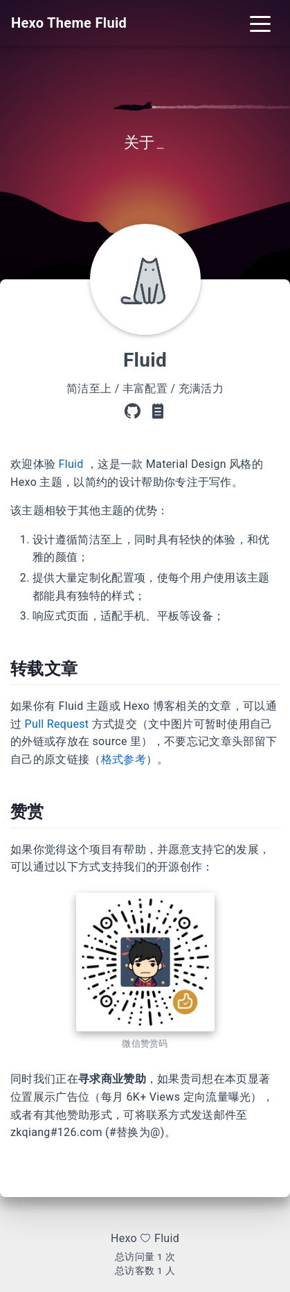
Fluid (71, 464)
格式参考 (123, 759)
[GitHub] (132, 411)
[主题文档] (157, 411)
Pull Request (57, 724)
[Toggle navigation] (260, 23)
